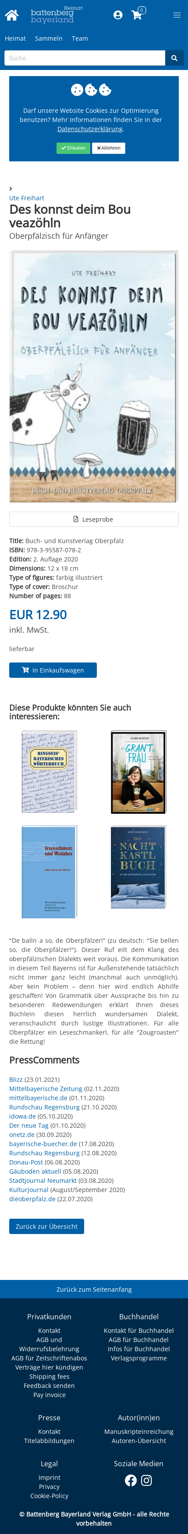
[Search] (174, 58)
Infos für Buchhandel (139, 1349)
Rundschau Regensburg (44, 1107)
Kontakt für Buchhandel (139, 1330)
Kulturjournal (29, 1189)
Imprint (49, 1477)
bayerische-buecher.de (43, 1144)
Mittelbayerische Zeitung (45, 1088)
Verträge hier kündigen (49, 1367)
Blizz (16, 1079)
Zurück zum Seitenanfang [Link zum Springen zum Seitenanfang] (94, 1289)
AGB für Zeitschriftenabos (49, 1358)
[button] (177, 15)
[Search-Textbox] (85, 58)
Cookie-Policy (49, 1496)
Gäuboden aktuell (35, 1171)
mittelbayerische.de (38, 1098)
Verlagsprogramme (139, 1358)
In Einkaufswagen (53, 670)
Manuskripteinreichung (139, 1431)
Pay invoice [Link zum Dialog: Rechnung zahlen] (49, 1395)
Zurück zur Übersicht (47, 1226)
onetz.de (22, 1134)
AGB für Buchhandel (139, 1339)
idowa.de (22, 1116)
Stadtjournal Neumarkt (43, 1180)
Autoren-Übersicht (139, 1440)
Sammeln (49, 38)
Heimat (15, 38)
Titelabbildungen (49, 1440)
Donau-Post (26, 1162)
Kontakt (49, 1330)
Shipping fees (49, 1376)
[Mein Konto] (118, 15)
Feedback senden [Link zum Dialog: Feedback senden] (49, 1385)
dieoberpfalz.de (32, 1199)
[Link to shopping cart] (136, 15)
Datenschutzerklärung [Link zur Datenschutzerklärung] (90, 129)
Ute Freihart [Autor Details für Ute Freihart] (26, 198)
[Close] (73, 148)
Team (80, 38)
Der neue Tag (29, 1125)
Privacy (49, 1486)
